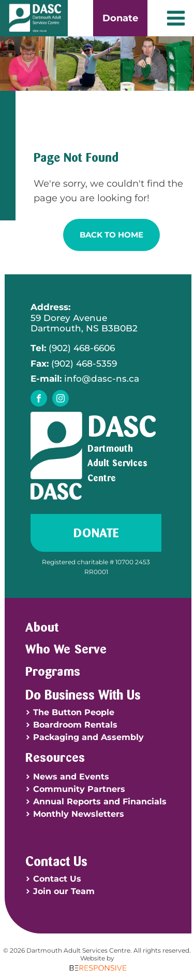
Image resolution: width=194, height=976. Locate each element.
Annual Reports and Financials (100, 801)
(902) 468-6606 (73, 348)
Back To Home (111, 235)
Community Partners (79, 789)
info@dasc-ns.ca (85, 378)
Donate (120, 18)
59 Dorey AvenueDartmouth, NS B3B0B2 (84, 317)
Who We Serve (65, 649)
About (41, 627)
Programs (52, 671)
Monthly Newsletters (78, 814)
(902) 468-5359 (74, 363)
